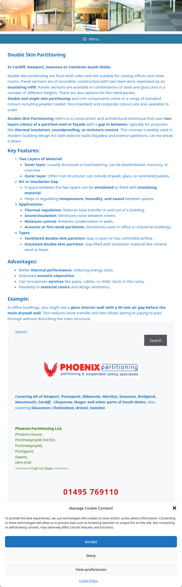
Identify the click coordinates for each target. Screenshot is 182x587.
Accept (91, 541)
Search (21, 331)
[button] (174, 508)
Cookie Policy (88, 581)
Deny (91, 555)
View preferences (91, 569)
